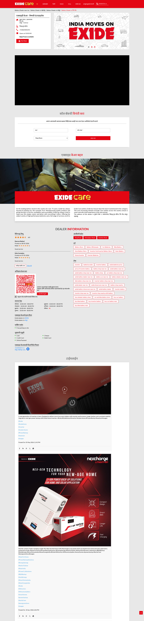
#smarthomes (59, 456)
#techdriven (59, 462)
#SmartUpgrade (60, 560)
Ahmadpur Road (90, 237)
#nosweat (58, 552)
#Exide (20, 397)
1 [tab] (88, 46)
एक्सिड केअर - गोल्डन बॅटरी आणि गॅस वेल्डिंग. (54, 596)
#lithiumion (59, 450)
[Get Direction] (28, 350)
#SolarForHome (60, 419)
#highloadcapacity (98, 553)
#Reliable (95, 544)
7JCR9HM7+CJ (19, 348)
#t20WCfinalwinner (98, 423)
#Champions (96, 414)
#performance (96, 541)
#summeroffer (59, 546)
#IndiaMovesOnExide (98, 420)
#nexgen (21, 415)
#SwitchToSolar (60, 427)
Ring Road (78, 237)
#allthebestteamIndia (25, 536)
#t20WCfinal (22, 539)
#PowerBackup (23, 409)
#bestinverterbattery (98, 547)
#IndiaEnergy (59, 439)
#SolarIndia (58, 430)
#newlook (21, 412)
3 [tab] (94, 46)
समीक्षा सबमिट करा (20, 265)
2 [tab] (91, 46)
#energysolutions (60, 465)
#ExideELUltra (96, 535)
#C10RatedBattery (98, 556)
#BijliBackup (59, 436)
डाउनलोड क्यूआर (42, 294)
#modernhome (23, 406)
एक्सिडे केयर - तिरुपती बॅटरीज (90, 595)
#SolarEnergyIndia (61, 445)
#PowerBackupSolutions (63, 421)
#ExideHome (22, 400)
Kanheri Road (103, 237)
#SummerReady (60, 555)
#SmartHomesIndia (61, 442)
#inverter (21, 403)
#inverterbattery (60, 537)
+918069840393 (25, 30)
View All (29, 265)
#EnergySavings (60, 424)
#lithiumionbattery (61, 453)
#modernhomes (97, 550)
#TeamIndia (95, 412)
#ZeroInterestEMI (60, 557)
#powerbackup (60, 459)
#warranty (58, 540)
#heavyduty (95, 538)
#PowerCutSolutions (61, 433)
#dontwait (58, 549)
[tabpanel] (91, 31)
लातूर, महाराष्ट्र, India (20, 350)
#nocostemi (59, 543)
